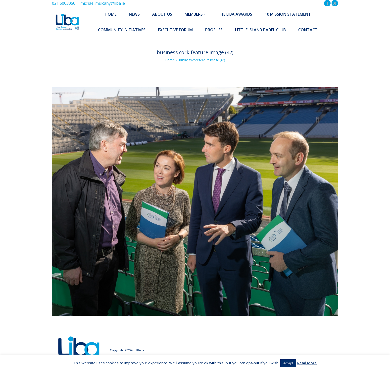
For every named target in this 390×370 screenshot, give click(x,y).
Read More (307, 362)
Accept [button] (288, 363)
